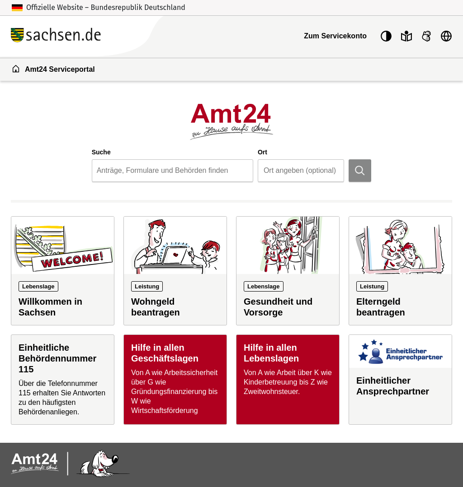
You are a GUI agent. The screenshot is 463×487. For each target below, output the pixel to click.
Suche (101, 152)
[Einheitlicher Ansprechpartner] (400, 379)
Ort (262, 152)
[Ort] (309, 170)
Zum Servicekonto (335, 36)
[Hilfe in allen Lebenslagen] (288, 379)
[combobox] (172, 170)
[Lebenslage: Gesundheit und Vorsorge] (288, 270)
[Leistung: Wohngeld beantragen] (175, 270)
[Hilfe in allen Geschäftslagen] (175, 379)
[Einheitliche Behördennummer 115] (62, 379)
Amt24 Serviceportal (53, 68)
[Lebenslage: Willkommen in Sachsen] (62, 270)
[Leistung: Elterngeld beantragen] (400, 270)
